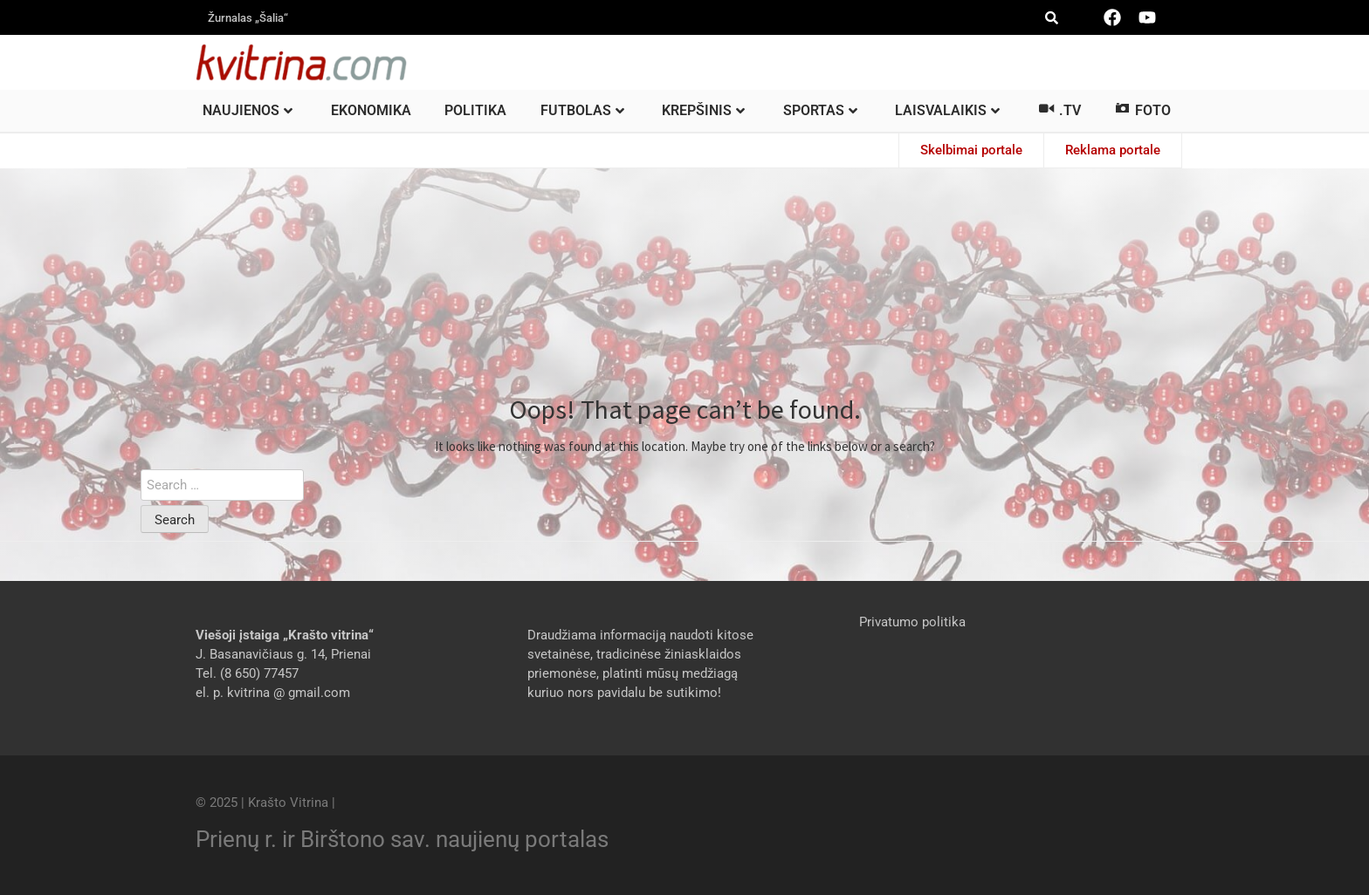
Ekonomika (371, 110)
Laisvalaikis (947, 110)
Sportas (820, 110)
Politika (475, 110)
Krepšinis (703, 110)
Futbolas (582, 110)
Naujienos (247, 110)
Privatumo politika (912, 622)
